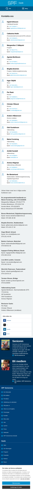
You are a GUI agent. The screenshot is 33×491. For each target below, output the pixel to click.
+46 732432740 (13, 73)
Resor (5, 462)
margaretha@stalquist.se (16, 51)
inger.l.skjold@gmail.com (16, 87)
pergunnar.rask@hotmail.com (17, 98)
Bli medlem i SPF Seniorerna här (23, 381)
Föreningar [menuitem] (6, 412)
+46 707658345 (13, 38)
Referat (5, 458)
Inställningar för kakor (16, 487)
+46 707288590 (13, 155)
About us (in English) (9, 409)
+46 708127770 (13, 50)
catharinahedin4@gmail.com (17, 40)
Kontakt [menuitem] (6, 415)
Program (6, 452)
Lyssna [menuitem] (5, 425)
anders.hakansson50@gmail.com (18, 122)
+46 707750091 (13, 61)
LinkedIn (8, 329)
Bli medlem (6, 395)
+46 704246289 (13, 132)
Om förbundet (7, 392)
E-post (8, 333)
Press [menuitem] (5, 429)
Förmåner (6, 398)
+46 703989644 (13, 97)
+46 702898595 (13, 167)
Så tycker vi (7, 405)
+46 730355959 (13, 120)
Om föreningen (7, 448)
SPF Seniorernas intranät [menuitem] (10, 435)
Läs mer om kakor (25, 479)
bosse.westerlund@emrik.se (17, 182)
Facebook (9, 320)
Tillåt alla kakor (16, 483)
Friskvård (6, 455)
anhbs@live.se (14, 157)
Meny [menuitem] (25, 8)
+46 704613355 (13, 85)
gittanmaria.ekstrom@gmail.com (18, 75)
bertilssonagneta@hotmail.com (18, 63)
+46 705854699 (13, 181)
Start (5, 445)
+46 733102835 (13, 143)
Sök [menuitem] (8, 8)
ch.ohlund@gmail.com (16, 110)
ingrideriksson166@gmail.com (18, 28)
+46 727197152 (13, 108)
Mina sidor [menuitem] (6, 419)
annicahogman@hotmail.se (17, 169)
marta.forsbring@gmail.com (17, 145)
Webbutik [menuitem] (6, 432)
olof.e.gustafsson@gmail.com (17, 134)
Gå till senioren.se (20, 355)
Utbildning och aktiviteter (10, 402)
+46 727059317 (13, 26)
